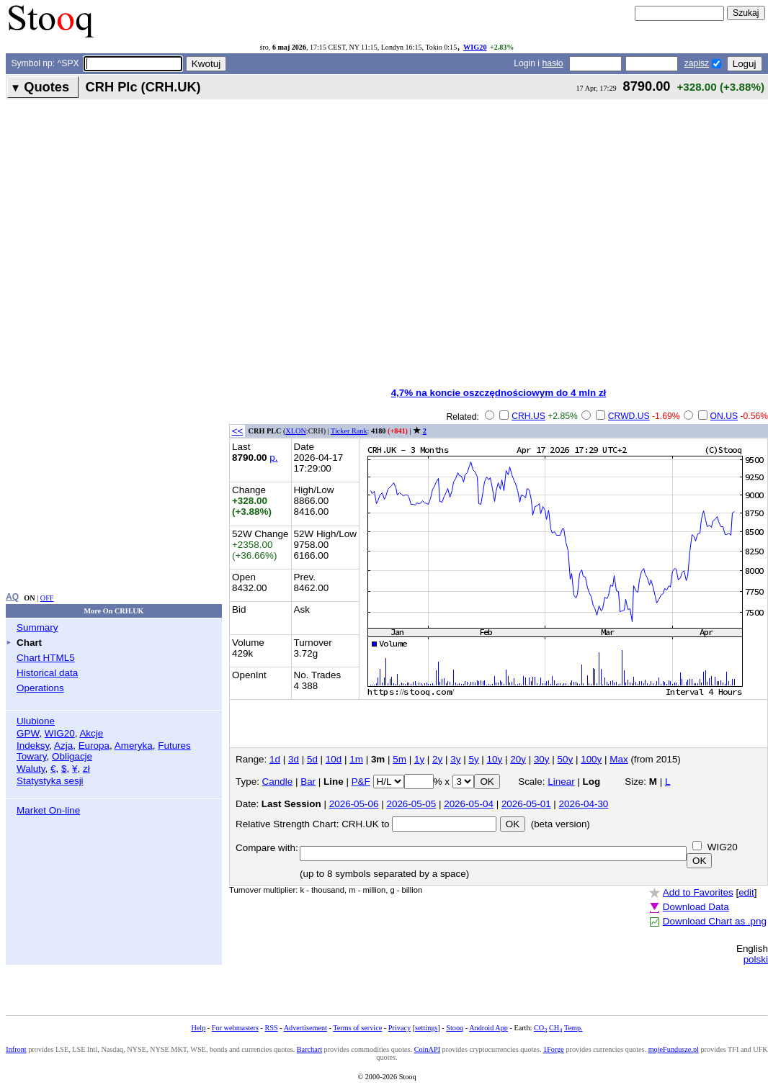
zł (86, 768)
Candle (277, 781)
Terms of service (357, 1028)
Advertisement (305, 1028)
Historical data (47, 672)
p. (273, 457)
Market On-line (48, 810)
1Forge (553, 1049)
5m (399, 759)
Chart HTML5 (46, 657)
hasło (552, 63)
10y (495, 759)
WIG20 (474, 47)
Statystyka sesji (50, 780)
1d (274, 759)
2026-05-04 (469, 803)
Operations (40, 688)
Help (198, 1028)
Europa (94, 745)
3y (455, 759)
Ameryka (134, 745)
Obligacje (72, 756)
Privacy (399, 1028)
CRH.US (528, 416)
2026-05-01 (526, 803)
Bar (308, 781)
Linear (561, 781)
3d (293, 759)
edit (746, 892)
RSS (270, 1028)
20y (518, 759)
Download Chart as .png (715, 921)
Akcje (91, 733)
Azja (63, 745)
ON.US (724, 416)
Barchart (309, 1049)
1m (356, 759)
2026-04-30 (584, 803)
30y (542, 759)
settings (426, 1028)
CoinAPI (427, 1049)
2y (437, 759)
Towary (32, 756)
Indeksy (33, 745)
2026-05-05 (411, 803)
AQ (12, 597)
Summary (37, 627)
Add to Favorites (698, 892)
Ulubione (36, 721)
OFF (47, 598)
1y (419, 759)
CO (540, 1028)
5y (473, 759)
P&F (361, 781)
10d (333, 759)
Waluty (31, 768)
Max (619, 759)
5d (312, 759)
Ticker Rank (349, 431)
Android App (488, 1028)
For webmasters (235, 1028)
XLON (295, 431)
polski (756, 959)
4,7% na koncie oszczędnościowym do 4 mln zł (499, 392)
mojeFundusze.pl (673, 1049)
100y (591, 759)
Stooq (454, 1028)
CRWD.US (629, 416)
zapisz (696, 63)
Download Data (696, 906)
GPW (28, 733)
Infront (16, 1049)
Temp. (573, 1028)
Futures (174, 745)
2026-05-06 (354, 803)
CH (555, 1028)
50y (565, 759)
